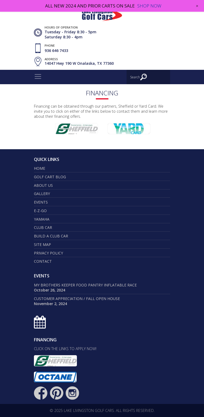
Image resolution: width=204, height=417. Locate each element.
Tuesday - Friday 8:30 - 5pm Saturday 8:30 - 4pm (70, 34)
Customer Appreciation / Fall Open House (77, 298)
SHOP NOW (149, 6)
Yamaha (41, 219)
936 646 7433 (56, 50)
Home (39, 168)
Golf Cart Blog (50, 176)
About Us (43, 185)
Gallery (42, 193)
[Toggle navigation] (38, 76)
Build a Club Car (51, 235)
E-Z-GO (40, 210)
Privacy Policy (48, 253)
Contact (43, 261)
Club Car (43, 227)
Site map (42, 244)
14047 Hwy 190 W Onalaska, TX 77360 (79, 63)
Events (41, 202)
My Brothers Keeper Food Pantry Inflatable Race (85, 285)
